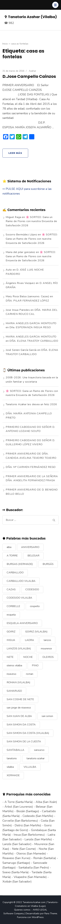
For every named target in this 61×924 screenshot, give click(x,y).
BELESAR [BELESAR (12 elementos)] (33, 555)
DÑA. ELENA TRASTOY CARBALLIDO (33, 341)
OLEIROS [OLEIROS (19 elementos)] (48, 657)
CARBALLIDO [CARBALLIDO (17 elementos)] (15, 572)
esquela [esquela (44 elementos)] (11, 614)
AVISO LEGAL (40, 909)
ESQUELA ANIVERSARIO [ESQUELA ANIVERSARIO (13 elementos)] (22, 623)
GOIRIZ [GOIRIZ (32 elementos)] (11, 631)
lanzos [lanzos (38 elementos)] (47, 640)
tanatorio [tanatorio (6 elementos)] (12, 758)
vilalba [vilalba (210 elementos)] (10, 767)
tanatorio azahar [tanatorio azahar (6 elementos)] (36, 758)
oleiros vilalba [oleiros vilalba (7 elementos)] (14, 665)
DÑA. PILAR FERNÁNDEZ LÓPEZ (27, 300)
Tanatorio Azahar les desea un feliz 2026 (31, 404)
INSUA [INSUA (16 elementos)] (11, 640)
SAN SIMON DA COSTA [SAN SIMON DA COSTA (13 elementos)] (21, 724)
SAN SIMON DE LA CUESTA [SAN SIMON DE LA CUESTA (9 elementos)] (24, 741)
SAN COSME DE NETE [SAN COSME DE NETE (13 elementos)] (20, 699)
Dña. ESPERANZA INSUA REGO (30, 327)
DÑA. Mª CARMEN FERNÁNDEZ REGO (31, 467)
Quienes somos (22, 909)
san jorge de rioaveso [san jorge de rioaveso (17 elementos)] (19, 707)
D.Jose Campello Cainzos (29, 76)
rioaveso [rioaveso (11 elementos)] (11, 674)
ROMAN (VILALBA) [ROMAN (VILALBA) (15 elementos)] (18, 682)
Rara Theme (50, 913)
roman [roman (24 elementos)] (29, 674)
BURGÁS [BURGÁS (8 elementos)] (48, 564)
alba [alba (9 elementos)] (9, 547)
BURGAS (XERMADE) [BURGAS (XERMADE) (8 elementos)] (20, 564)
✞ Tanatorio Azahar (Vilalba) (30, 16)
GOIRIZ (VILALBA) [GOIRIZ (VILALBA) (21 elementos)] (36, 631)
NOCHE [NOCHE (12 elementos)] (28, 657)
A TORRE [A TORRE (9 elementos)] (12, 555)
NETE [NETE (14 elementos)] (10, 657)
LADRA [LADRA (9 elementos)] (29, 640)
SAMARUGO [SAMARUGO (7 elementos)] (14, 691)
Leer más (15, 153)
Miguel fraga (13, 217)
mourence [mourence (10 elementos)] (46, 648)
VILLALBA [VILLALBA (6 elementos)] (30, 767)
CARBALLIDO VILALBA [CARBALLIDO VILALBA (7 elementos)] (21, 581)
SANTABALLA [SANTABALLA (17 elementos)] (15, 750)
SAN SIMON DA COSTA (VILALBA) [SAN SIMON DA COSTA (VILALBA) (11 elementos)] (28, 733)
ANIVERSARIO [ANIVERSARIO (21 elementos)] (30, 547)
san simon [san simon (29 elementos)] (47, 716)
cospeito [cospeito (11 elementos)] (35, 606)
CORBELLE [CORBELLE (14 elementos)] (13, 606)
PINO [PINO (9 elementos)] (35, 665)
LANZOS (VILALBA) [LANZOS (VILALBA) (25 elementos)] (19, 648)
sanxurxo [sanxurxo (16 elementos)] (39, 750)
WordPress (38, 917)
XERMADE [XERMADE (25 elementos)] (13, 775)
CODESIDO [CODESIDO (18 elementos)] (32, 589)
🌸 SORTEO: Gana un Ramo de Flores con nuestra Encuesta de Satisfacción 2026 (31, 221)
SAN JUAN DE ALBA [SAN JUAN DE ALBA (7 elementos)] (19, 716)
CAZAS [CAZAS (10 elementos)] (11, 589)
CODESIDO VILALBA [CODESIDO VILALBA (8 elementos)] (19, 598)
